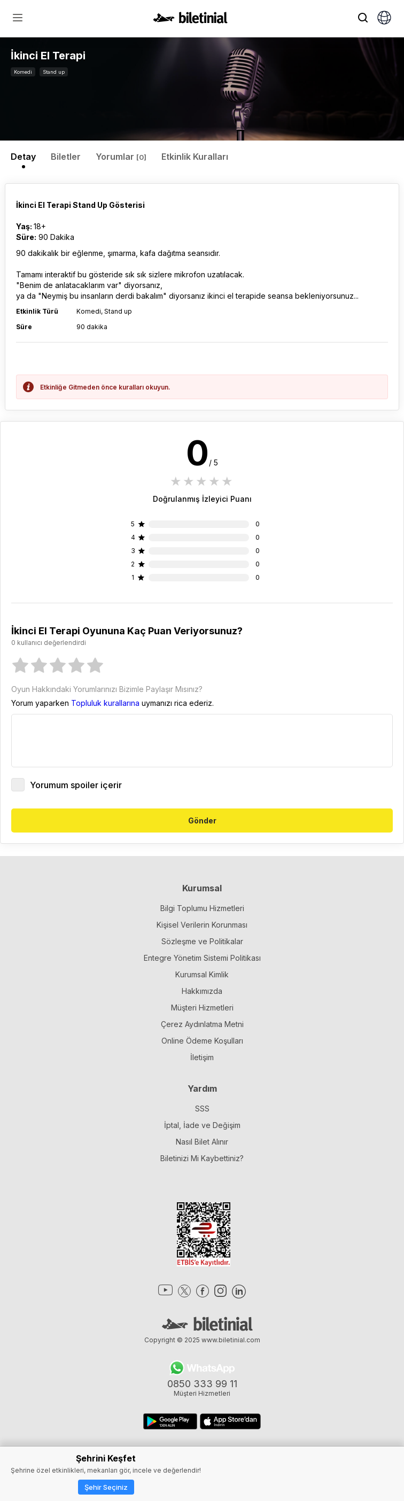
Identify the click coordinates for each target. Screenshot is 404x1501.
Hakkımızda (202, 991)
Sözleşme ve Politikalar (202, 941)
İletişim (202, 1057)
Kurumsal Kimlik (202, 974)
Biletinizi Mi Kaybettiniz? (202, 1158)
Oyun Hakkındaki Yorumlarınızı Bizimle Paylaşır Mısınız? (107, 689)
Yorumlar (121, 156)
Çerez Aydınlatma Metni (202, 1024)
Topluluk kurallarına (105, 702)
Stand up (54, 72)
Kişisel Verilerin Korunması (202, 924)
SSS (202, 1108)
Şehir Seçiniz (106, 1487)
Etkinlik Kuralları (194, 156)
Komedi (23, 72)
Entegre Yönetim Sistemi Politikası (202, 957)
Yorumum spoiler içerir (66, 784)
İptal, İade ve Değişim (202, 1125)
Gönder (202, 820)
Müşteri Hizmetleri (202, 1007)
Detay (23, 156)
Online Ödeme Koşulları (202, 1040)
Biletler (66, 156)
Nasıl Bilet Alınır (202, 1141)
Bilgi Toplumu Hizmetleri (202, 908)
